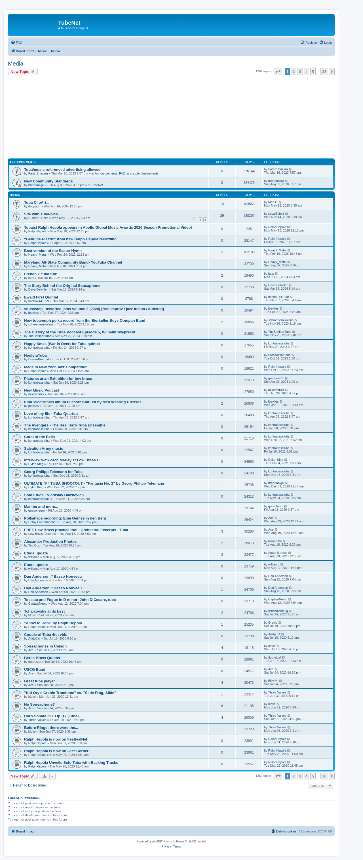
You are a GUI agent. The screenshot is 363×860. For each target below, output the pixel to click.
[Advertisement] (178, 117)
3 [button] (300, 71)
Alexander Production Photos (50, 541)
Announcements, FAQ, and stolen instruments (126, 173)
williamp (33, 557)
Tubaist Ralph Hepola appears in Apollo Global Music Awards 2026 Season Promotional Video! (108, 227)
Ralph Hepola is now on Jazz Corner (56, 751)
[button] (278, 71)
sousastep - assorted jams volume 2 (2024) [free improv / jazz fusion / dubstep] (94, 309)
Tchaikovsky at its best (44, 611)
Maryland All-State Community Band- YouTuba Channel (73, 262)
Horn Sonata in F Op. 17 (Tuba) (51, 716)
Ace (271, 518)
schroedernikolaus (41, 324)
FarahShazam (38, 173)
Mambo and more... (41, 506)
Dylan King (35, 464)
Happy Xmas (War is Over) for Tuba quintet (62, 344)
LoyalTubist (276, 213)
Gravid (272, 622)
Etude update (36, 553)
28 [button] (324, 71)
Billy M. (273, 680)
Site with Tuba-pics (41, 214)
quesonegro (36, 510)
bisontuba (275, 541)
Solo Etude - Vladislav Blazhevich (54, 495)
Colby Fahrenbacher (42, 522)
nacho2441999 (38, 301)
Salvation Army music (43, 448)
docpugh (34, 206)
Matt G (273, 202)
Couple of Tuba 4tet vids (45, 634)
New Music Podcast (41, 390)
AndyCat (34, 638)
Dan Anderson (38, 580)
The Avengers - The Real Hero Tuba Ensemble (64, 425)
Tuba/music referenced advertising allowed (62, 169)
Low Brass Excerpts (42, 533)
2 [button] (294, 71)
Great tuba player (39, 681)
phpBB (156, 841)
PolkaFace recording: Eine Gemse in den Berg (65, 518)
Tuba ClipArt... (36, 202)
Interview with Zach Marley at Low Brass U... (63, 460)
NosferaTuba (35, 355)
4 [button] (306, 71)
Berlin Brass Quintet (42, 658)
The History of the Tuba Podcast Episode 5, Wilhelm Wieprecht (79, 332)
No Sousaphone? (39, 704)
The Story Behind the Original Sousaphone (62, 285)
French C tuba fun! (40, 274)
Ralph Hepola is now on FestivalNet (55, 739)
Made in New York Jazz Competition (56, 367)
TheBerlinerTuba (40, 336)
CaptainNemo (37, 603)
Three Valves (277, 692)
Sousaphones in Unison (45, 646)
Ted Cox (34, 545)
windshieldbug (278, 611)
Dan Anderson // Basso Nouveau (53, 576)
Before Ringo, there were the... (51, 728)
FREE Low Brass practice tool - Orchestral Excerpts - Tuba (76, 530)
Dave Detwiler (38, 289)
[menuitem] (16, 42)
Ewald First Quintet (41, 297)
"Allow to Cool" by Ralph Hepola (53, 623)
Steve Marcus (277, 552)
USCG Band (34, 669)
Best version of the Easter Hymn (53, 251)
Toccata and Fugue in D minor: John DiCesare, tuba (70, 600)
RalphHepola (37, 231)
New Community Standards (48, 181)
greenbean (275, 506)
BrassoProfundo (39, 359)
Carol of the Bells (39, 437)
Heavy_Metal (37, 254)
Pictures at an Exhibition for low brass (58, 379)
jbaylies (33, 312)
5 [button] (313, 71)
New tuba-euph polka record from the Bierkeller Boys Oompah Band (84, 320)
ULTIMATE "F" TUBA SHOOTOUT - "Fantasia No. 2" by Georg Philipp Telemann (94, 483)
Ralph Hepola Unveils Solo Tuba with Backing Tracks (71, 762)
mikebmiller (36, 394)
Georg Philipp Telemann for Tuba (53, 472)
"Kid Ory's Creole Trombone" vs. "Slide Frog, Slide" (70, 693)
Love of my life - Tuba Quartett (51, 413)
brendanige (36, 185)
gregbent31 (276, 378)
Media (15, 63)
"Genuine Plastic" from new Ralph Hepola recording (70, 239)
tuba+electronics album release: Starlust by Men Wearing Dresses (83, 402)
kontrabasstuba (39, 347)
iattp (31, 277)
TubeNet (97, 185)
